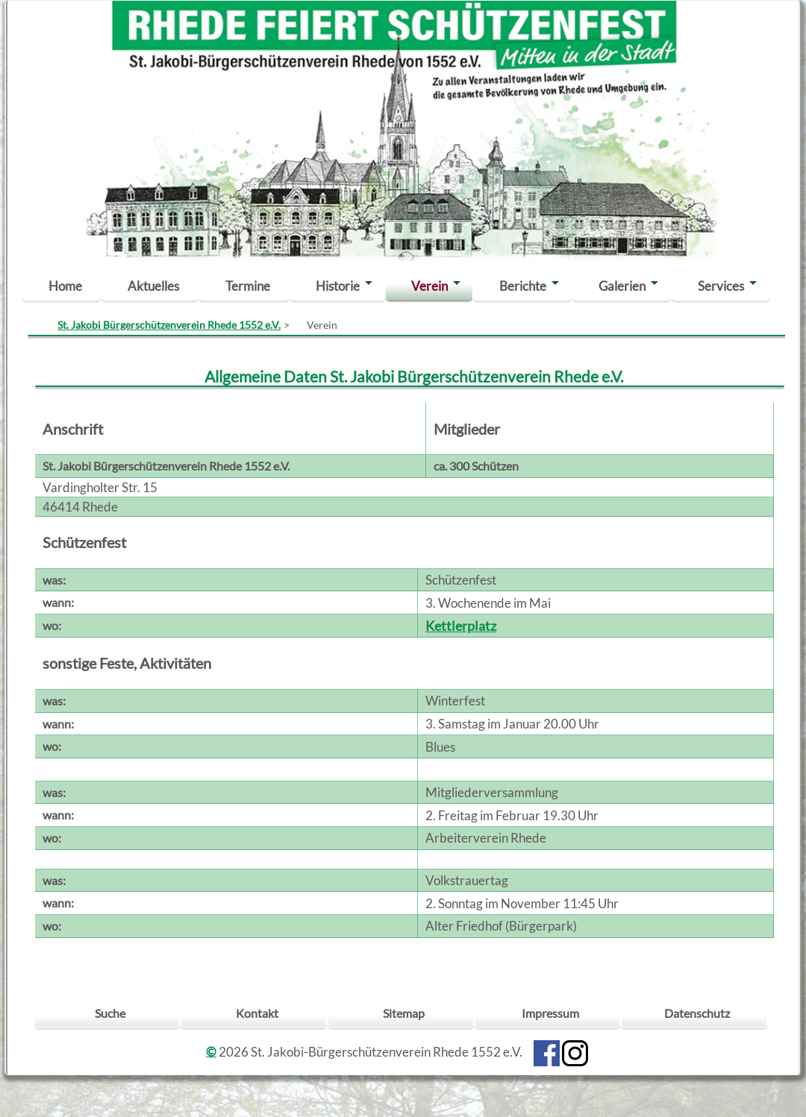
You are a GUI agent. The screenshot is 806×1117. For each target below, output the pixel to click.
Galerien (622, 286)
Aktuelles (153, 286)
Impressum (550, 1013)
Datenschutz (697, 1013)
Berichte (522, 286)
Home (65, 286)
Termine (247, 286)
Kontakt (257, 1013)
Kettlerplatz (460, 626)
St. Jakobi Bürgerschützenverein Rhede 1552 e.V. (169, 324)
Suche (110, 1013)
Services (721, 286)
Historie (338, 286)
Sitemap (404, 1013)
